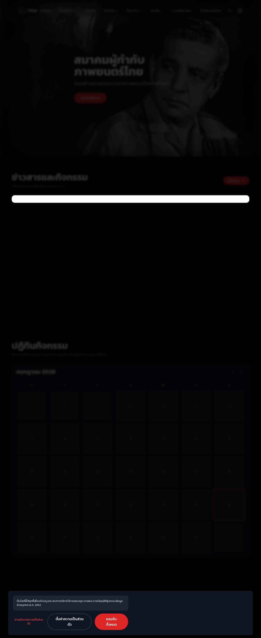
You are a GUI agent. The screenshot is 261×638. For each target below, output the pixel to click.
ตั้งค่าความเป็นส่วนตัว (70, 621)
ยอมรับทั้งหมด (111, 621)
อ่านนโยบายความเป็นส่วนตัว (28, 622)
